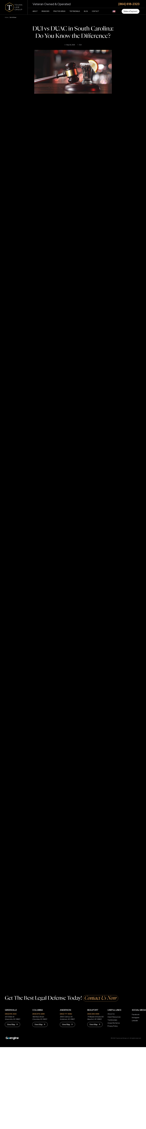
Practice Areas (59, 11)
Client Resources (113, 1017)
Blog (86, 11)
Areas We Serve (113, 1023)
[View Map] (12, 1024)
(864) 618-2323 (10, 1014)
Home (6, 17)
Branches (45, 11)
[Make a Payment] (131, 11)
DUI (79, 45)
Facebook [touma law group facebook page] (134, 1014)
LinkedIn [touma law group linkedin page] (134, 1020)
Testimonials (74, 11)
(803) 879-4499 (38, 1014)
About (35, 11)
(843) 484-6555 (93, 1014)
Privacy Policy (112, 1026)
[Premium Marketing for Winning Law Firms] (12, 1038)
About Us (110, 1014)
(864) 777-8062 (66, 1014)
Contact (95, 11)
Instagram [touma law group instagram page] (134, 1017)
